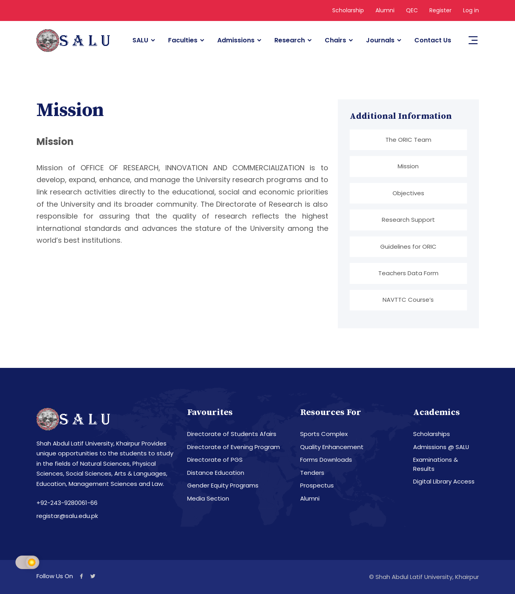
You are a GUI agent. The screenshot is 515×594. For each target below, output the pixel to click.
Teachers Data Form (408, 273)
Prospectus (317, 486)
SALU (140, 40)
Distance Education (215, 472)
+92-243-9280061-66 (67, 503)
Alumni (384, 10)
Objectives (408, 193)
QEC (412, 10)
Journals (380, 40)
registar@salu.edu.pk (67, 516)
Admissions (236, 40)
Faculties (182, 40)
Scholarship (348, 10)
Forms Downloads (326, 460)
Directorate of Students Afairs (231, 434)
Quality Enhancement (332, 447)
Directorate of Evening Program (233, 447)
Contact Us (432, 40)
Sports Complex (324, 434)
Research (289, 40)
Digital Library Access (444, 482)
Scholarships (431, 434)
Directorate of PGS (215, 460)
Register (440, 10)
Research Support (408, 219)
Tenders (312, 472)
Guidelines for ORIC (408, 246)
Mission (408, 166)
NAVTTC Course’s (408, 300)
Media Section (208, 498)
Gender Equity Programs (222, 486)
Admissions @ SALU (441, 447)
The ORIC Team (408, 139)
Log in (471, 10)
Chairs (335, 40)
